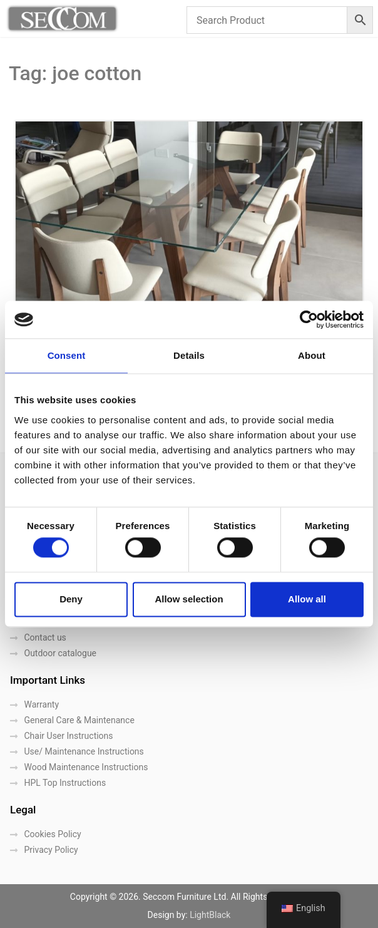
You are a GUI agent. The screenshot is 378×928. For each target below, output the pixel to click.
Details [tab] (189, 355)
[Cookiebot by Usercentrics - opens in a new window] (309, 319)
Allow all (307, 599)
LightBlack (210, 915)
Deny (71, 599)
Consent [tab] (67, 355)
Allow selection (189, 599)
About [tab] (311, 355)
